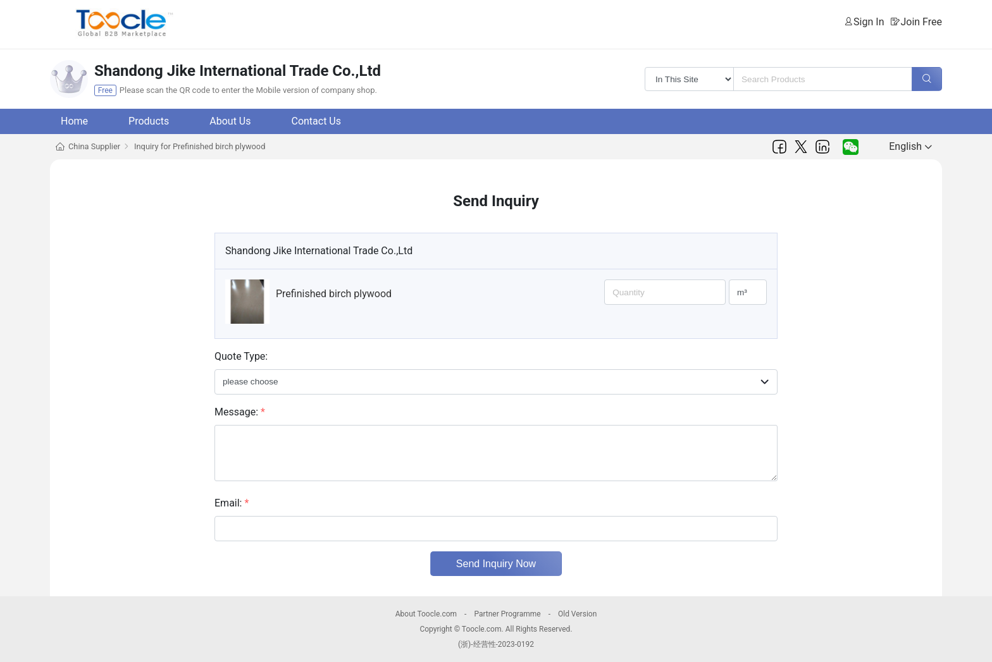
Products (148, 121)
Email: (231, 503)
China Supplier (94, 146)
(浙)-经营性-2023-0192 (496, 644)
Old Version (577, 614)
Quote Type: (241, 356)
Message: (239, 412)
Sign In (868, 22)
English (910, 146)
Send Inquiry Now (496, 563)
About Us (230, 121)
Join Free (921, 22)
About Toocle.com (426, 614)
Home (74, 121)
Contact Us (316, 121)
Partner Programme (507, 614)
